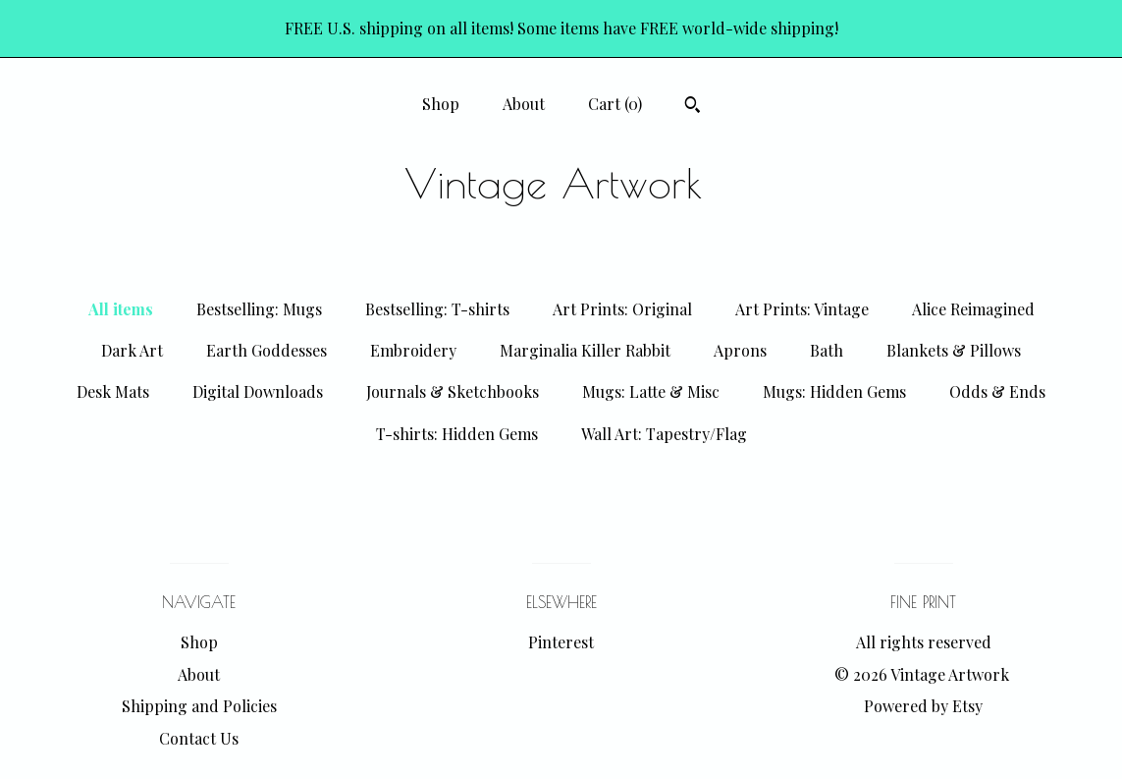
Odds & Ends (997, 391)
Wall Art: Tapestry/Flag (664, 433)
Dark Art (132, 350)
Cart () (615, 103)
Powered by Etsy (923, 706)
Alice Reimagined (973, 309)
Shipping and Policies (199, 706)
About (524, 103)
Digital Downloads (257, 391)
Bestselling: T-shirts (437, 309)
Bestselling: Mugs (259, 309)
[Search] (692, 107)
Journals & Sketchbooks (452, 391)
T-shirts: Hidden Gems (457, 433)
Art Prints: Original (622, 309)
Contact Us (199, 738)
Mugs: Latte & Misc (651, 391)
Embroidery (413, 350)
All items (120, 309)
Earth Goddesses (266, 350)
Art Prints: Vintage (802, 309)
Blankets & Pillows (953, 350)
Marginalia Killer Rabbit (585, 350)
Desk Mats (113, 391)
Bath (826, 350)
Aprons (740, 350)
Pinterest (561, 642)
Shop (440, 103)
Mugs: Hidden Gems (834, 391)
